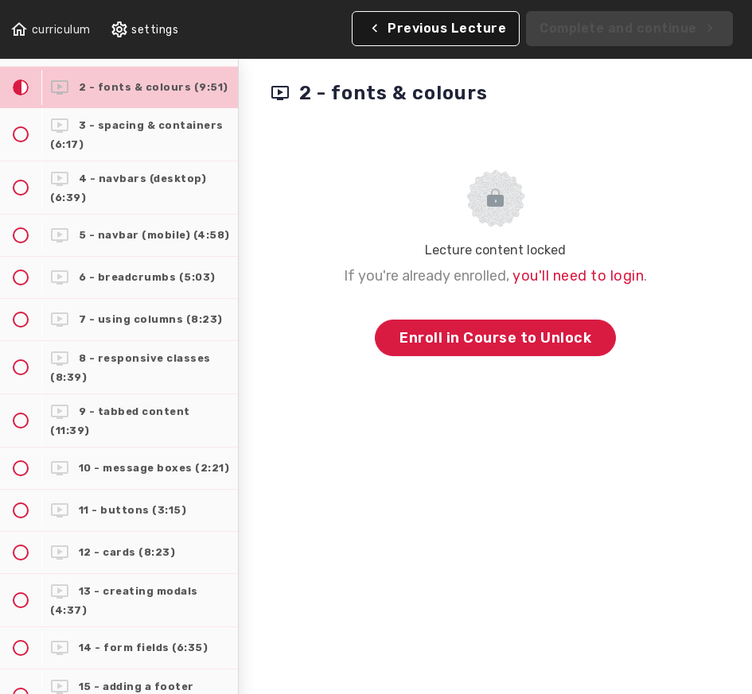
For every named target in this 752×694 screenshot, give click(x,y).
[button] (50, 29)
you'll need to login (578, 276)
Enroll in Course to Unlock (495, 338)
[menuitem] (144, 29)
